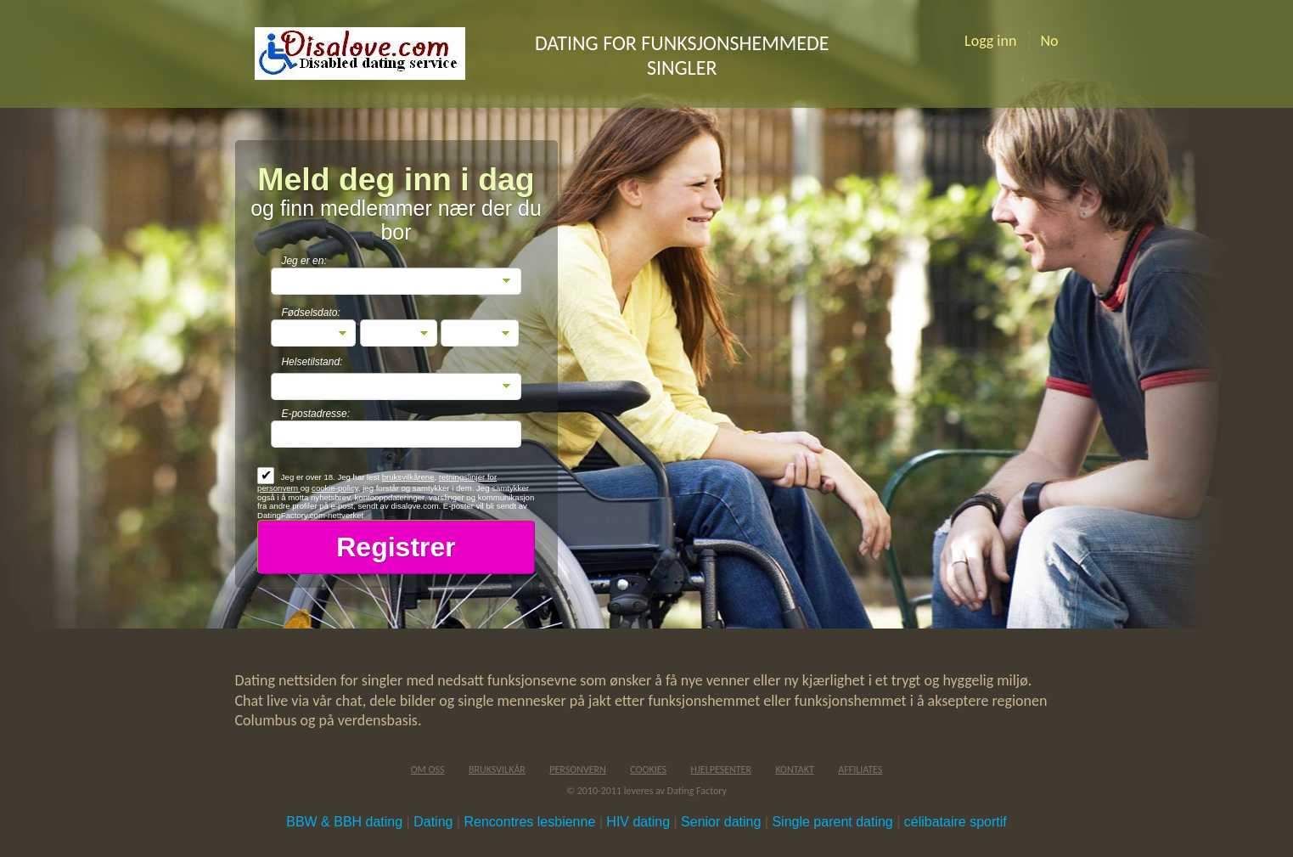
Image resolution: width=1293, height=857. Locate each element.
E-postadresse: (315, 414)
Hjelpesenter (720, 769)
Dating (433, 822)
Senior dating (721, 822)
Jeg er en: (303, 261)
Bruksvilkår (497, 769)
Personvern (577, 769)
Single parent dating (832, 822)
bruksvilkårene (408, 477)
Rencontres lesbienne (530, 822)
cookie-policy (335, 488)
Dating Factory (697, 791)
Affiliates (860, 769)
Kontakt (794, 769)
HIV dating (638, 822)
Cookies (648, 769)
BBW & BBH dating (344, 822)
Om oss (428, 769)
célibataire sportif (955, 822)
